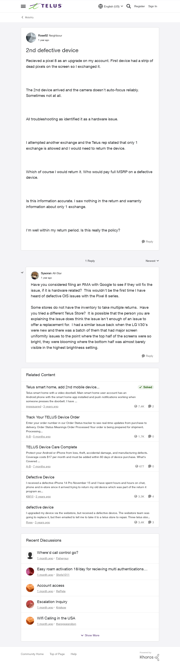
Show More (90, 635)
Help (74, 654)
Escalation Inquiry (52, 601)
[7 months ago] (41, 466)
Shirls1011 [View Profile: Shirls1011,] (63, 574)
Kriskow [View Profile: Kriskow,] (61, 607)
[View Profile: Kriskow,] (30, 604)
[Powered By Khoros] (149, 656)
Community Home (32, 654)
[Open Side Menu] (23, 6)
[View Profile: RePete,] (30, 588)
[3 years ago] (50, 406)
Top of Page (57, 654)
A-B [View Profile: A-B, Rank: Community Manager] (28, 436)
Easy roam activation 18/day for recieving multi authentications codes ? (90, 569)
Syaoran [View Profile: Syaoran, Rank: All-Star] (46, 273)
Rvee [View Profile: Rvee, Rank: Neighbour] (29, 522)
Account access (50, 585)
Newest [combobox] (152, 261)
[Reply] (147, 241)
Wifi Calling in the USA (56, 618)
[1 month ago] (45, 558)
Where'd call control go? (57, 552)
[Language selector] (111, 6)
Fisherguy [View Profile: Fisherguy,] (62, 558)
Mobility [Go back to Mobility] (27, 17)
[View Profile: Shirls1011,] (30, 572)
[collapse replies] (22, 272)
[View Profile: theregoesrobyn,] (30, 621)
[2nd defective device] (46, 278)
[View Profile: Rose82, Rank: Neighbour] (31, 37)
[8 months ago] (41, 436)
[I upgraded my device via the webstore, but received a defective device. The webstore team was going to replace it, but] (90, 515)
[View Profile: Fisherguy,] (30, 555)
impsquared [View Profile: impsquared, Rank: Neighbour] (33, 406)
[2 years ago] (42, 496)
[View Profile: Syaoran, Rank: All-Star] (35, 275)
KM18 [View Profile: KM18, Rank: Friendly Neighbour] (29, 496)
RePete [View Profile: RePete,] (61, 591)
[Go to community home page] (46, 6)
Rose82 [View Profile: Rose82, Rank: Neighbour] (43, 35)
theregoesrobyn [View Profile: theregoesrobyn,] (66, 623)
